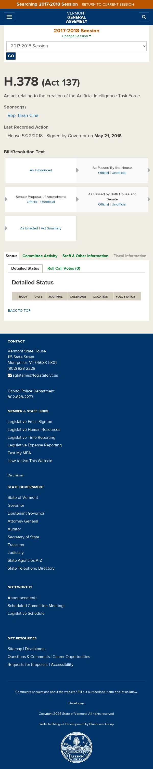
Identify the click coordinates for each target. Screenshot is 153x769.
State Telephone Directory (31, 568)
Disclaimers (35, 648)
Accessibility (62, 664)
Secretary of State (23, 537)
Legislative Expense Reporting (35, 445)
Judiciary (16, 552)
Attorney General (23, 521)
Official (103, 173)
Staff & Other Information (85, 255)
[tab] (12, 256)
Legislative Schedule (26, 613)
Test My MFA (19, 453)
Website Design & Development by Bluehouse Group (77, 724)
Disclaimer (16, 475)
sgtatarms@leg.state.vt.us (33, 375)
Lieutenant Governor (26, 513)
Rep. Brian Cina (23, 115)
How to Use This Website (30, 460)
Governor (16, 505)
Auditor (14, 529)
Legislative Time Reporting (31, 437)
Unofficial (119, 173)
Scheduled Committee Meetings (36, 605)
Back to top (19, 310)
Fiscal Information (129, 255)
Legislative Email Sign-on (30, 421)
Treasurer (16, 544)
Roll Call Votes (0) (63, 268)
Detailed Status (25, 268)
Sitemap (15, 648)
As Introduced (41, 170)
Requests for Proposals (28, 664)
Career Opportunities (71, 656)
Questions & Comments (29, 656)
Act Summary (51, 228)
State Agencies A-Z (25, 560)
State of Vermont (23, 497)
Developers (77, 703)
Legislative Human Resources (34, 429)
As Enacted (29, 228)
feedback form (103, 692)
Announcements (22, 597)
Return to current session (108, 4)
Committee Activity (39, 255)
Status (11, 255)
